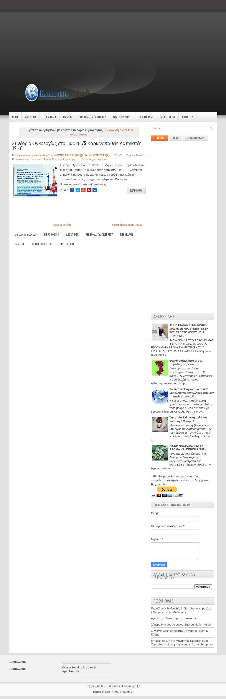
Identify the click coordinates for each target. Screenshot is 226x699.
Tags (175, 137)
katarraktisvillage (124, 686)
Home (15, 117)
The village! (127, 234)
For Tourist (146, 117)
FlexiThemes (112, 692)
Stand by (187, 117)
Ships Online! (51, 234)
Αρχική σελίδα (62, 224)
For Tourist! (66, 244)
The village (49, 117)
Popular (160, 137)
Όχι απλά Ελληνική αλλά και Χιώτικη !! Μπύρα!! (188, 419)
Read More (136, 190)
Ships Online (167, 117)
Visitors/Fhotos (41, 244)
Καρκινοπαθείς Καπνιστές (27, 159)
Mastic (67, 117)
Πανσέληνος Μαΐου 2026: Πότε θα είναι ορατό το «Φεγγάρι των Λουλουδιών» (181, 610)
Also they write (122, 117)
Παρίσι (47, 159)
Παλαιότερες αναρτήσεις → (128, 224)
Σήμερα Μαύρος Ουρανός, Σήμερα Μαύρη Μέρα (181, 624)
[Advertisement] (113, 30)
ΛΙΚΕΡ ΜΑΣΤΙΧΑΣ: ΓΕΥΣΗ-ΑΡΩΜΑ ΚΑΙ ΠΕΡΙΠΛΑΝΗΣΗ (188, 447)
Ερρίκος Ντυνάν (135, 155)
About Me (30, 117)
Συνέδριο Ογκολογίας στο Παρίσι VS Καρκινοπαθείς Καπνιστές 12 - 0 (77, 145)
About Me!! (72, 234)
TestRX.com (17, 661)
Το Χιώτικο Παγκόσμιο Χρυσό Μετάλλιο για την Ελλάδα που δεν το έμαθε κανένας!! (192, 392)
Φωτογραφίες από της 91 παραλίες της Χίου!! (186, 362)
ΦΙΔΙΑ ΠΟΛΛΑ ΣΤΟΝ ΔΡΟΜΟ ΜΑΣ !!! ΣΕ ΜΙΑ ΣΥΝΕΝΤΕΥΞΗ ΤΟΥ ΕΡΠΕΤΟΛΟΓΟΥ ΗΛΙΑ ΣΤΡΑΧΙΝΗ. (189, 330)
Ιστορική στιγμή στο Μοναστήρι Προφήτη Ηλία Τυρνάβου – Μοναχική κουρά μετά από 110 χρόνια (182, 642)
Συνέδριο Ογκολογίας (64, 159)
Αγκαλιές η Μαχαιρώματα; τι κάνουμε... (174, 618)
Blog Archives (195, 137)
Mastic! (20, 244)
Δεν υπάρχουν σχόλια (94, 159)
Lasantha (126, 692)
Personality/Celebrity (92, 117)
